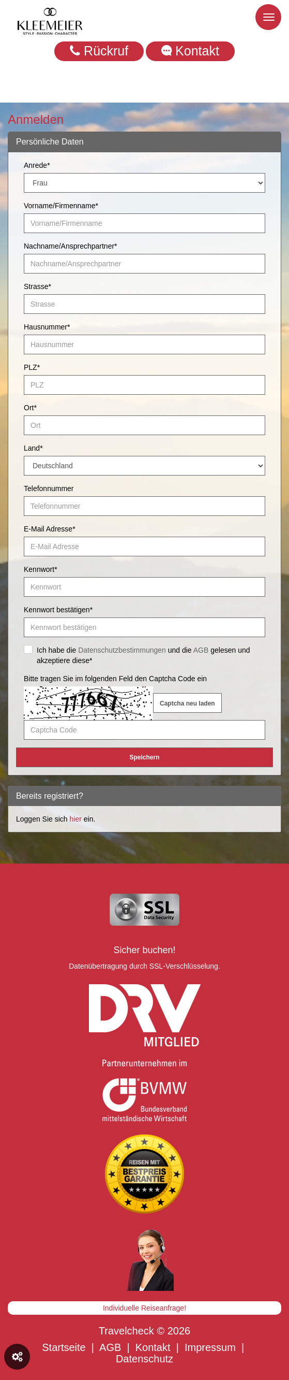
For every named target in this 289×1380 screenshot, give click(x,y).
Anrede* (37, 165)
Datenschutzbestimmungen (122, 650)
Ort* (30, 408)
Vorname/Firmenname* (61, 206)
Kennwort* (40, 569)
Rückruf (99, 51)
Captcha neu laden (187, 703)
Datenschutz (144, 1358)
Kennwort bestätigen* (58, 610)
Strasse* (37, 286)
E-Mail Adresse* (49, 529)
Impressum (210, 1347)
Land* (33, 448)
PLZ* (32, 367)
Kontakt (190, 51)
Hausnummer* (47, 327)
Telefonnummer (49, 488)
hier (76, 819)
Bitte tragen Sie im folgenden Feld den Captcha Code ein (115, 678)
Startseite (63, 1347)
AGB (201, 650)
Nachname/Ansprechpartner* (70, 246)
